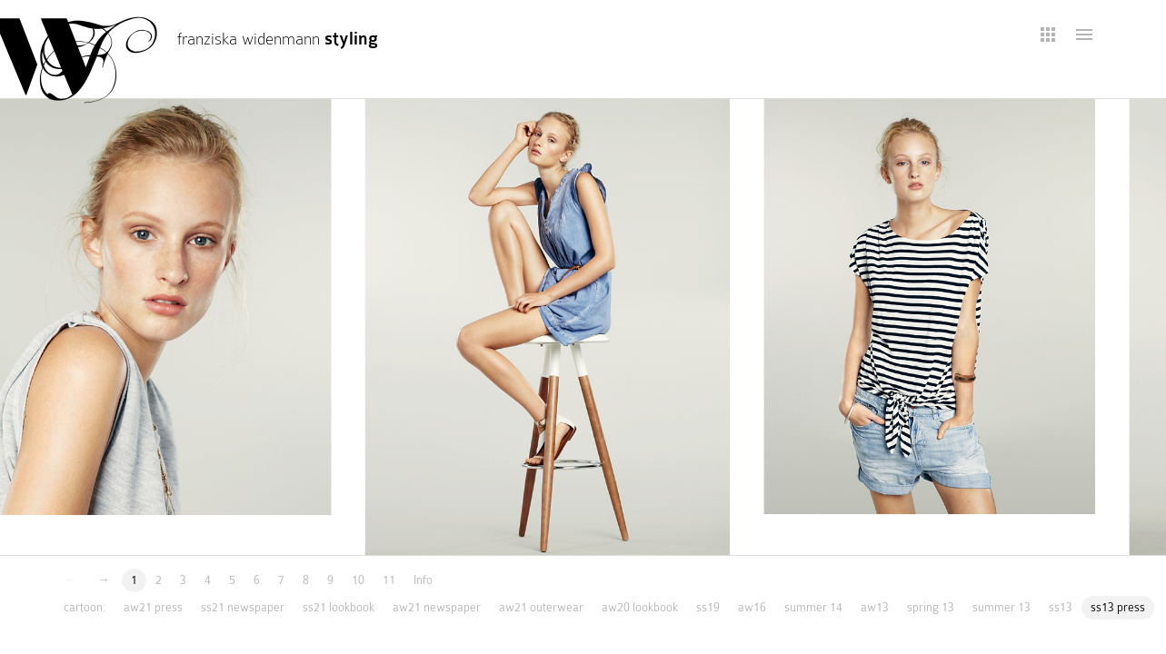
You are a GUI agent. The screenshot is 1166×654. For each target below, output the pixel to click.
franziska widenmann (277, 39)
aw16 (752, 607)
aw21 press (153, 607)
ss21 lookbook (338, 607)
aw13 (875, 607)
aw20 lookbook (640, 607)
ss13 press (1118, 607)
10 (358, 580)
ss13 (1060, 607)
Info (423, 580)
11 (389, 580)
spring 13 (930, 607)
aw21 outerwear (541, 607)
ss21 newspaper (242, 607)
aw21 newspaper (437, 607)
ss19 (708, 607)
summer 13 (1001, 607)
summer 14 (813, 607)
